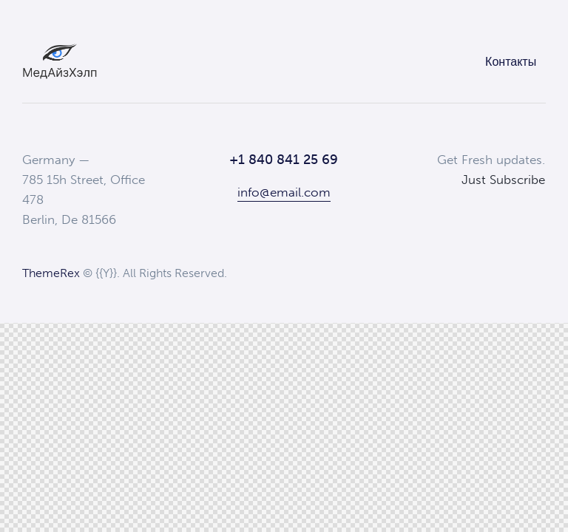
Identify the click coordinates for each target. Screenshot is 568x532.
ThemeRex (51, 273)
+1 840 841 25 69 (283, 159)
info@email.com (284, 192)
